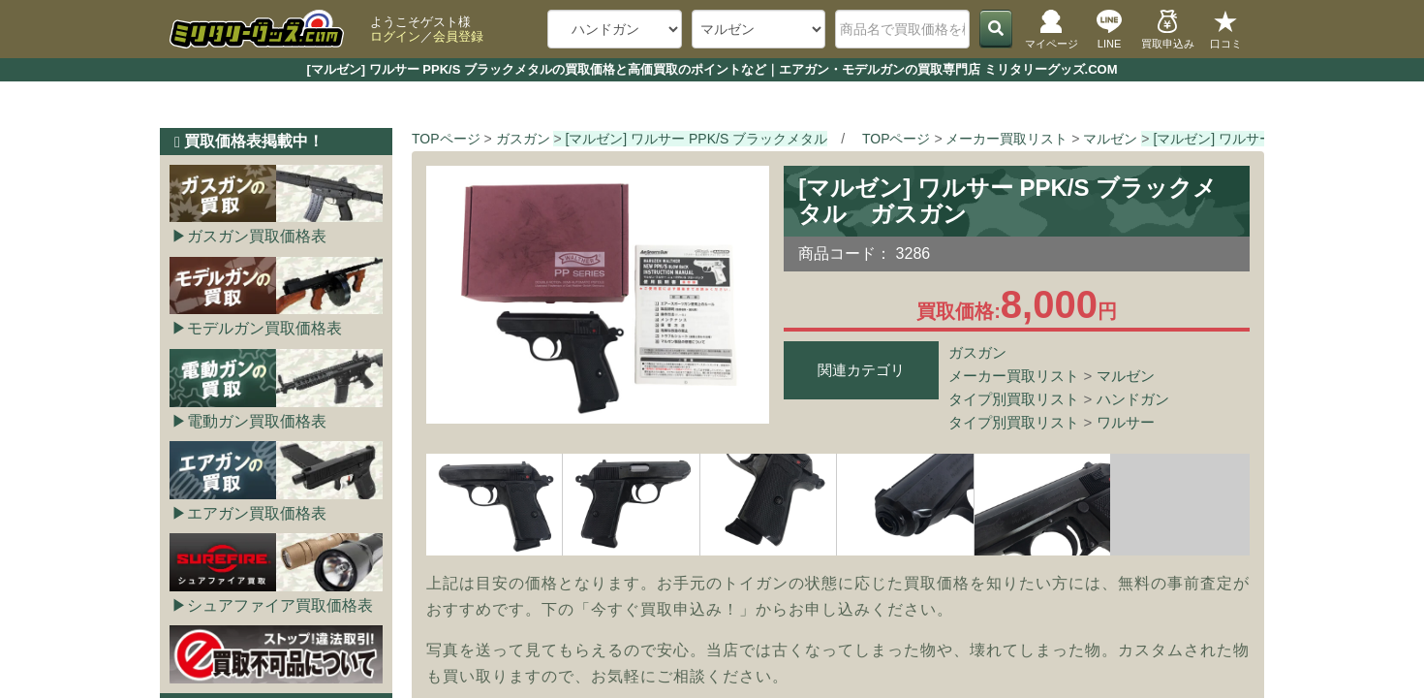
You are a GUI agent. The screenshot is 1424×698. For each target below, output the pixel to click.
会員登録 (458, 36)
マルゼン (1126, 375)
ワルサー (1126, 422)
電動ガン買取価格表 (256, 421)
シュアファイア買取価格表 (280, 605)
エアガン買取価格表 (256, 513)
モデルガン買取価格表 (264, 328)
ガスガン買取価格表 (256, 236)
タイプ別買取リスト (1013, 399)
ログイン (395, 36)
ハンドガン (1133, 399)
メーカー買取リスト (1013, 375)
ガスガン (977, 352)
